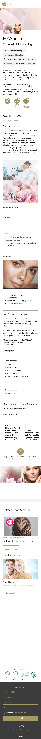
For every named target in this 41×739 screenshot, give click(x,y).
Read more (20, 549)
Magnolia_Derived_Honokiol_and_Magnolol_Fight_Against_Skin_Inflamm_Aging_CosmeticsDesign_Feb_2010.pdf (12, 444)
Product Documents (10, 121)
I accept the (15, 713)
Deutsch (20, 730)
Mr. (13, 692)
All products (10, 612)
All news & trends (12, 569)
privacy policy (20, 713)
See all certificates (20, 680)
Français (27, 730)
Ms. (6, 692)
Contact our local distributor (20, 464)
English (13, 730)
